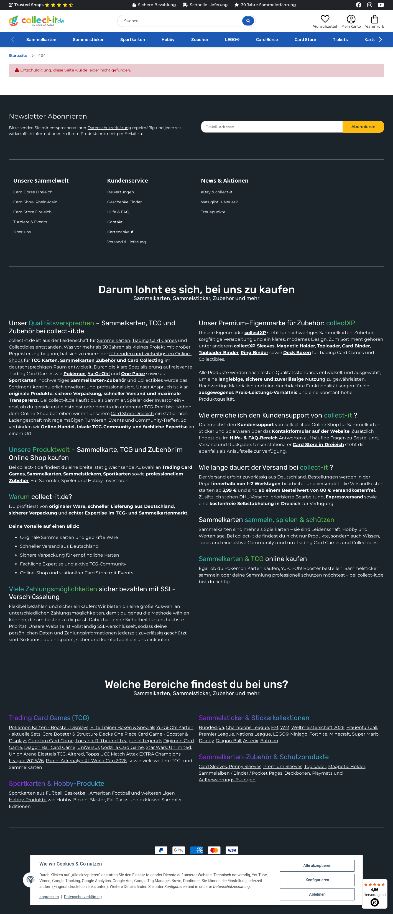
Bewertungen (120, 192)
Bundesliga (211, 727)
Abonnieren (363, 126)
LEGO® (232, 39)
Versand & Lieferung (126, 241)
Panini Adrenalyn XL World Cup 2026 (86, 760)
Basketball (76, 793)
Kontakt (115, 221)
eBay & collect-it (217, 192)
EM (274, 727)
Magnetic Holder (346, 766)
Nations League (253, 734)
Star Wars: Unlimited (168, 747)
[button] (325, 21)
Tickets (340, 39)
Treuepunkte (213, 211)
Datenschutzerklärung (109, 127)
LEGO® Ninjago (290, 734)
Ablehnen (317, 894)
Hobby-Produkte (28, 799)
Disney (206, 740)
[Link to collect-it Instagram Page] (369, 5)
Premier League (216, 734)
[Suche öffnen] (248, 20)
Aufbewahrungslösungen (227, 779)
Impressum (49, 897)
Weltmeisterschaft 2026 (317, 727)
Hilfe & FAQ (118, 211)
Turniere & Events (30, 221)
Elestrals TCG (52, 754)
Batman (269, 740)
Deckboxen (297, 773)
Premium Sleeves (282, 766)
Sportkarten (132, 39)
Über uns (22, 231)
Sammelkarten (41, 39)
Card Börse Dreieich (32, 192)
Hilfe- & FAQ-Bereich (254, 438)
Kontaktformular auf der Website (310, 431)
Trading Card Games (154, 340)
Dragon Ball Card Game (49, 747)
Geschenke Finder (124, 201)
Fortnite (318, 734)
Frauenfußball (361, 727)
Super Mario (365, 734)
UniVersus (88, 747)
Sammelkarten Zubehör (88, 360)
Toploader (315, 766)
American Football (110, 793)
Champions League (247, 727)
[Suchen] (186, 21)
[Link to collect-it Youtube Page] (380, 5)
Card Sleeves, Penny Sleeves (230, 766)
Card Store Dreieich (32, 211)
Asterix (250, 740)
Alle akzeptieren (317, 865)
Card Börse (267, 39)
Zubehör (199, 39)
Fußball (54, 793)
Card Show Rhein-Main (35, 201)
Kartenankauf (120, 231)
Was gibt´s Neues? (219, 201)
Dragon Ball (228, 740)
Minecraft (339, 734)
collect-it (338, 415)
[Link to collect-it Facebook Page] (358, 5)
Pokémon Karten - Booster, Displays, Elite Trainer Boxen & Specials (82, 727)
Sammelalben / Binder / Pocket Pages (240, 773)
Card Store (305, 39)
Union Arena (23, 754)
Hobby (168, 39)
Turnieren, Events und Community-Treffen (132, 420)
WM (284, 727)
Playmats (322, 773)
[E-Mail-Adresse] (272, 127)
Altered (76, 754)
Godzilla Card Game (122, 747)
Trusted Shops (41, 5)
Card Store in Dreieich (318, 444)
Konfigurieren (317, 880)
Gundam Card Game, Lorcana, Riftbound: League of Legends (95, 740)
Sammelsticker (88, 39)
